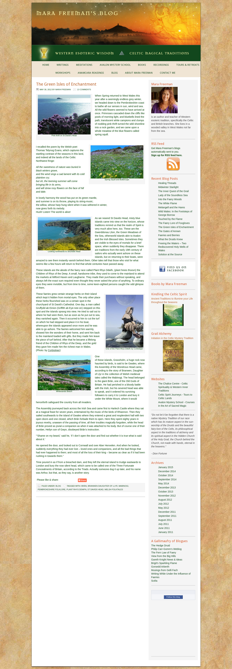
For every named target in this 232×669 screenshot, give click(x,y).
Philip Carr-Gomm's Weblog (166, 549)
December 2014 (167, 471)
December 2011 (167, 511)
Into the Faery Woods (170, 199)
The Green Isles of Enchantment (66, 84)
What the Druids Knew (170, 239)
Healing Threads (167, 183)
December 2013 (167, 487)
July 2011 (163, 524)
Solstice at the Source (170, 254)
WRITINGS (63, 64)
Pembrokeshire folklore (52, 489)
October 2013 (165, 491)
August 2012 (165, 499)
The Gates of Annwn (169, 231)
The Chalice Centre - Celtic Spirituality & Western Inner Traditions (173, 387)
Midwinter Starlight (168, 187)
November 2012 (167, 495)
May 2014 (163, 483)
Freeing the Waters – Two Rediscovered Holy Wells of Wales (173, 247)
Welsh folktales (113, 489)
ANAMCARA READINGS (91, 72)
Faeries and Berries (169, 235)
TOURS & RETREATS (187, 64)
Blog (58, 486)
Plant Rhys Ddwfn (76, 489)
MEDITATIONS (84, 64)
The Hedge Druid (160, 545)
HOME (45, 64)
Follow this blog (173, 597)
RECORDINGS (161, 64)
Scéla (154, 580)
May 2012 (163, 507)
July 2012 (163, 503)
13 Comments (84, 89)
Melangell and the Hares (171, 207)
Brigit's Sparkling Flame (164, 563)
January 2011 (165, 532)
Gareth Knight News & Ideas (166, 559)
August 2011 (165, 520)
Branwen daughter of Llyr (102, 486)
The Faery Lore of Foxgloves (174, 223)
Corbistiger (54, 350)
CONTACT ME (167, 72)
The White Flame (167, 203)
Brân (84, 486)
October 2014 (165, 475)
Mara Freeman (63, 89)
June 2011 (164, 528)
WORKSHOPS (62, 72)
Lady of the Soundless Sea (173, 195)
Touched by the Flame (170, 219)
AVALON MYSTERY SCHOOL (115, 64)
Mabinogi (123, 486)
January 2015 (165, 467)
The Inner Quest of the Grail (173, 191)
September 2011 (167, 515)
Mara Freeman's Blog (116, 14)
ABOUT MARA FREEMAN (138, 72)
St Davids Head (95, 489)
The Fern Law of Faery (163, 552)
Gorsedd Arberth (160, 566)
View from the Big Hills (163, 556)
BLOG (114, 72)
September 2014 (167, 479)
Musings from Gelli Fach (164, 570)
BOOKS (142, 64)
